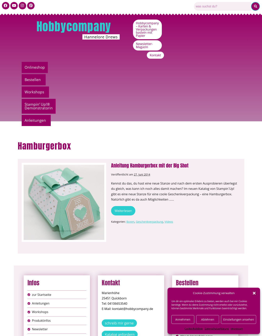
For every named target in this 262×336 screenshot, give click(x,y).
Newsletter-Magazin (203, 31)
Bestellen (74, 49)
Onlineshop (39, 49)
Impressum (237, 328)
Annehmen (182, 319)
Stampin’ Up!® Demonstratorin (166, 49)
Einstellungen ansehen (238, 319)
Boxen (130, 151)
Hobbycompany (74, 26)
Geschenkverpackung (149, 151)
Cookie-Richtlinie (193, 328)
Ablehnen (207, 319)
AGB (153, 326)
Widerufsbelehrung (117, 330)
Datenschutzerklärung (217, 328)
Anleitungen (220, 49)
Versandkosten (148, 330)
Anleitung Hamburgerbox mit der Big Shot (149, 94)
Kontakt (231, 31)
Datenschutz (135, 326)
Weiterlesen (125, 138)
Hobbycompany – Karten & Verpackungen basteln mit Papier (191, 23)
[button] (254, 293)
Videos (169, 151)
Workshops (110, 49)
